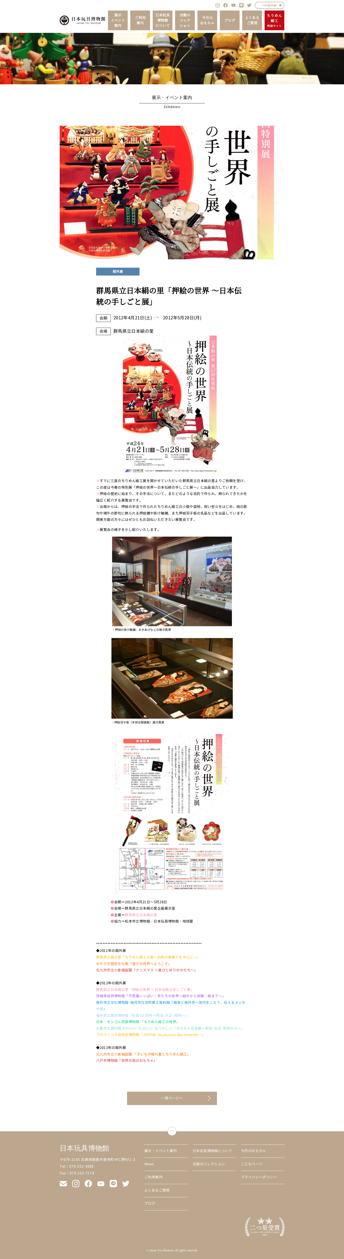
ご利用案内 (140, 20)
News (149, 1164)
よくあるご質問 (252, 20)
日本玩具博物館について (162, 20)
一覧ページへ (172, 1098)
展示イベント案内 (118, 20)
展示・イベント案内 (160, 1151)
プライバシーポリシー (259, 1177)
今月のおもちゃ (207, 20)
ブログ (229, 20)
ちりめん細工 (274, 20)
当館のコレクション (184, 20)
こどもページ (251, 1164)
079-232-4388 (81, 1166)
